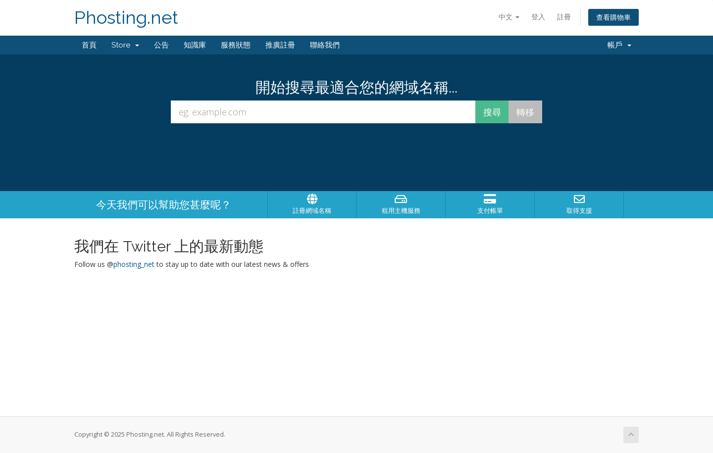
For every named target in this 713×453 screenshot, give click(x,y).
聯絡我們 (325, 45)
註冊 (564, 16)
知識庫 (195, 45)
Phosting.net (126, 17)
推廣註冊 (280, 45)
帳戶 (619, 45)
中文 (509, 16)
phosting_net (133, 264)
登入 (538, 16)
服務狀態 (236, 45)
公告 (161, 45)
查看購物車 (613, 17)
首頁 (89, 45)
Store (125, 45)
